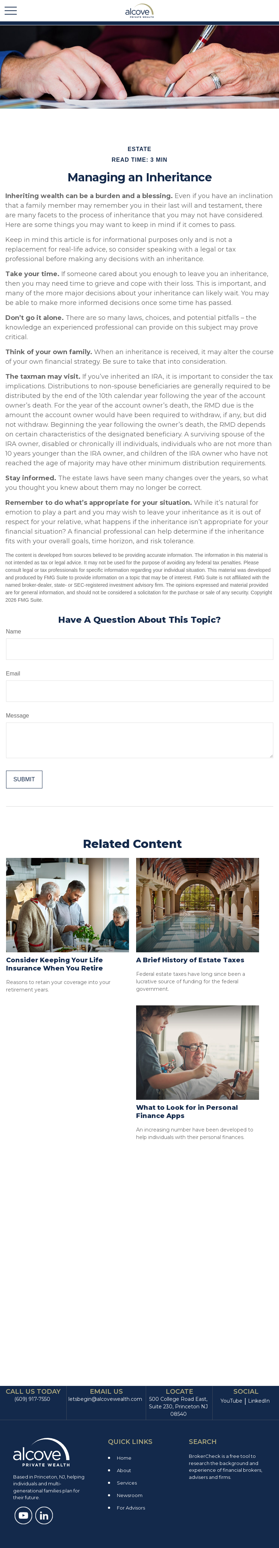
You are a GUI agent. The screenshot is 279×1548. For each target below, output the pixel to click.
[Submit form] (24, 779)
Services (127, 1483)
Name (13, 631)
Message (17, 716)
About (124, 1470)
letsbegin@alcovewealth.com (105, 1399)
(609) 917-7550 (32, 1399)
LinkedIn (259, 1401)
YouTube (231, 1401)
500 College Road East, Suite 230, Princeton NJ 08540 (178, 1406)
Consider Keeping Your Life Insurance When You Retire (54, 964)
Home (124, 1458)
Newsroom (130, 1495)
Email (13, 674)
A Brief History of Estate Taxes (190, 960)
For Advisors (131, 1508)
